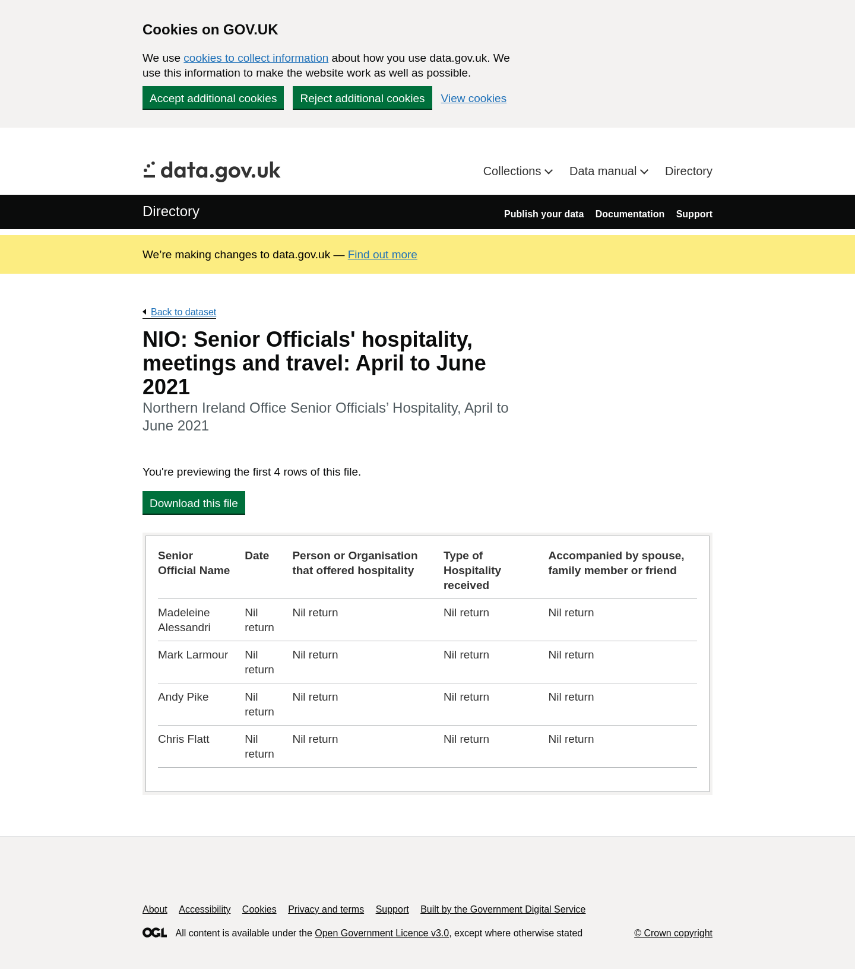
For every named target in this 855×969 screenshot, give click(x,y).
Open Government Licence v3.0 (382, 933)
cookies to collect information (255, 58)
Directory (688, 171)
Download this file (194, 503)
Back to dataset (183, 312)
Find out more (382, 254)
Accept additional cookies (213, 98)
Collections (513, 171)
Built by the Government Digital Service (502, 909)
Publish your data (544, 214)
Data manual (604, 171)
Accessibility (204, 909)
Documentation (630, 214)
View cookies (474, 98)
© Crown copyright (673, 933)
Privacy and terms (326, 909)
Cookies (259, 909)
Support (694, 214)
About (154, 909)
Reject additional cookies (362, 98)
